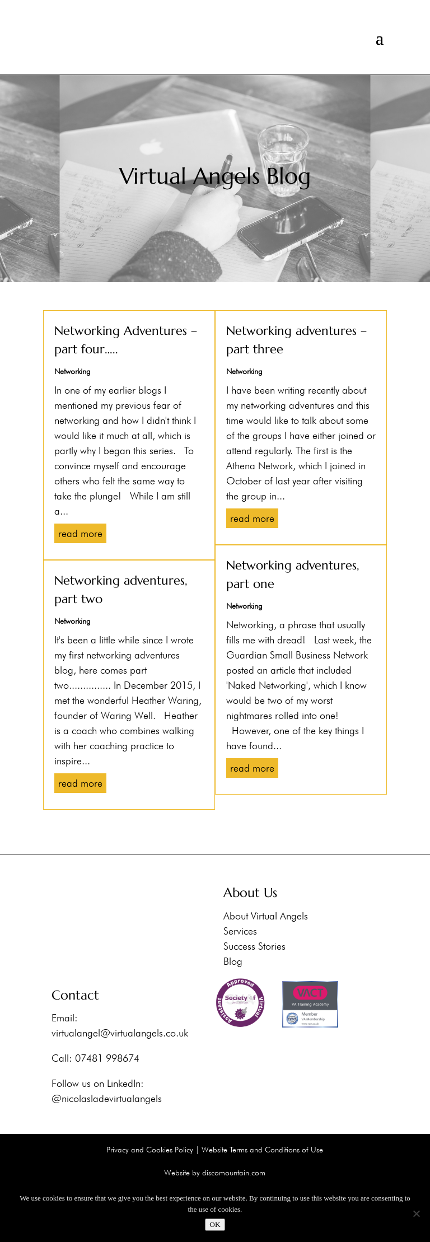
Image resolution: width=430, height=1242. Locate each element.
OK (214, 1224)
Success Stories (254, 945)
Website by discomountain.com (214, 1172)
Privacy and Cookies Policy (149, 1149)
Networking (72, 371)
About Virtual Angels (265, 915)
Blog (232, 960)
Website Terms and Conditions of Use (262, 1149)
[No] (416, 1213)
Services (240, 930)
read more (80, 533)
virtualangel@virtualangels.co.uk (120, 1033)
